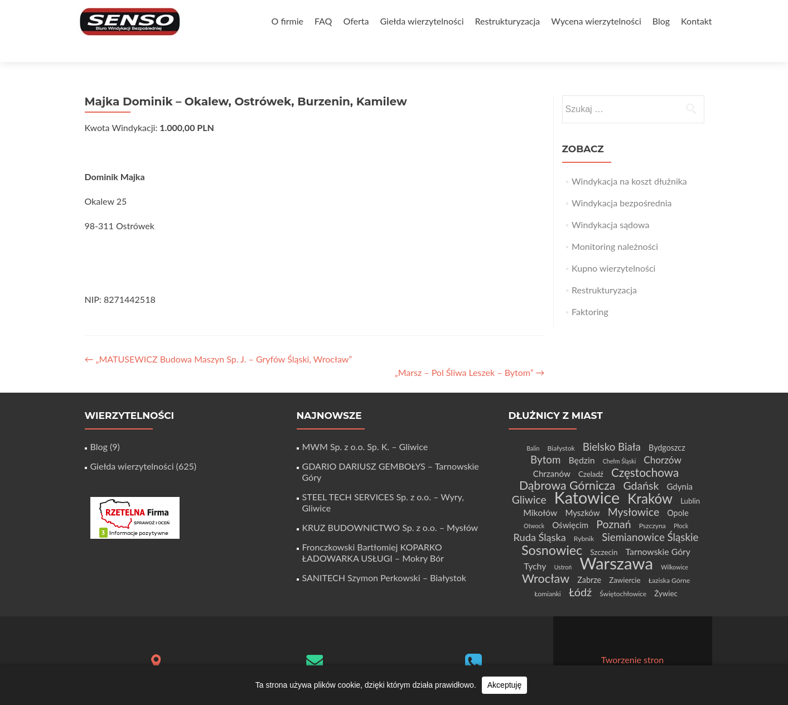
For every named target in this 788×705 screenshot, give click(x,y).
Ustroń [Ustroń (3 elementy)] (563, 547)
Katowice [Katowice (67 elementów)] (587, 478)
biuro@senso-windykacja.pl (315, 659)
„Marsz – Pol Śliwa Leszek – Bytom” (470, 352)
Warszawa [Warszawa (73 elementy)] (616, 543)
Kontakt (696, 21)
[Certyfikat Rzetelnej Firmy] (135, 497)
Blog (661, 21)
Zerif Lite (587, 651)
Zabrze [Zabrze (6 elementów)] (589, 560)
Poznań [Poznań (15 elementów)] (613, 504)
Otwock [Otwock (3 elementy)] (534, 506)
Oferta (356, 21)
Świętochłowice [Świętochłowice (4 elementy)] (623, 574)
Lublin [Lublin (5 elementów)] (690, 481)
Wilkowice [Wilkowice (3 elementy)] (674, 547)
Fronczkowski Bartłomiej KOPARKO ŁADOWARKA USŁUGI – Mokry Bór (373, 533)
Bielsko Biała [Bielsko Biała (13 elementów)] (612, 427)
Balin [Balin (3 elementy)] (532, 428)
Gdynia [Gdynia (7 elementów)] (679, 467)
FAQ (323, 21)
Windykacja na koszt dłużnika (629, 161)
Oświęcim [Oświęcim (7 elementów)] (570, 505)
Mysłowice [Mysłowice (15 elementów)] (633, 492)
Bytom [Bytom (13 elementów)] (545, 439)
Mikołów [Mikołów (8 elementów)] (540, 492)
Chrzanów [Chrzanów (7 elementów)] (552, 454)
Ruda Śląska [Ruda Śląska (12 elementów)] (540, 517)
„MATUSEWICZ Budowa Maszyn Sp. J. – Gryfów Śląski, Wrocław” (218, 339)
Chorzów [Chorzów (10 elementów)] (662, 440)
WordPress (674, 651)
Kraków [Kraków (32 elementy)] (650, 479)
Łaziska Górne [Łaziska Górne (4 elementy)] (669, 561)
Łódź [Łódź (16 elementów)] (580, 572)
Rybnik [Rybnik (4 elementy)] (584, 519)
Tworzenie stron (632, 640)
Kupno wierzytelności (613, 248)
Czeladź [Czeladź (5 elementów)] (590, 454)
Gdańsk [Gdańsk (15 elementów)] (641, 466)
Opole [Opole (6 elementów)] (677, 493)
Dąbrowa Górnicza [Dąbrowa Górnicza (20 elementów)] (567, 465)
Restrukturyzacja (507, 21)
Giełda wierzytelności (421, 21)
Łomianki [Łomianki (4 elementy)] (547, 574)
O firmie (287, 21)
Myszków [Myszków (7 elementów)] (582, 493)
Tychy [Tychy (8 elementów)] (535, 546)
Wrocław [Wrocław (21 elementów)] (545, 559)
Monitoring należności (615, 226)
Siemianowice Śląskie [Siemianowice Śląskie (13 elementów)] (650, 517)
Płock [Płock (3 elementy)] (681, 506)
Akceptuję (504, 684)
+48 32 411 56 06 (473, 661)
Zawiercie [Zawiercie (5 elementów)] (624, 560)
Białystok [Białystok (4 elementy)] (561, 428)
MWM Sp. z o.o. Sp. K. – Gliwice (365, 427)
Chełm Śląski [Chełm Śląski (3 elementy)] (619, 441)
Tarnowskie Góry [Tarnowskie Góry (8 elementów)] (658, 532)
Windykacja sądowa (610, 205)
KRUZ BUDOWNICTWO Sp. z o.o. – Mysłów (390, 508)
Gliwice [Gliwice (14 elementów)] (529, 480)
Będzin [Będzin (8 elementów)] (582, 440)
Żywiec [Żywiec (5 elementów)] (665, 573)
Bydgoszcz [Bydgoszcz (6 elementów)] (667, 428)
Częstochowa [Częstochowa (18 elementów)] (645, 453)
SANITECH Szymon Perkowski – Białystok (384, 558)
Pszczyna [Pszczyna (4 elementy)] (652, 506)
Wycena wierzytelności (596, 21)
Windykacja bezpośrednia (621, 183)
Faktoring (590, 292)
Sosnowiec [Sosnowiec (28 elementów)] (551, 530)
